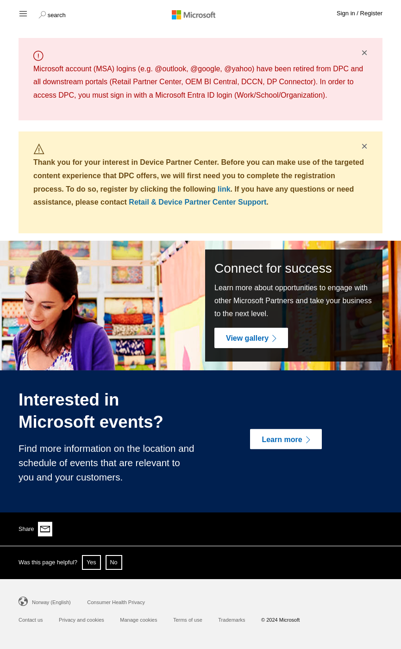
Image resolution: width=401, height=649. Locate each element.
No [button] (114, 562)
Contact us (31, 620)
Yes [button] (91, 562)
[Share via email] (45, 529)
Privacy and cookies (81, 620)
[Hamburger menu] (22, 13)
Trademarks (231, 620)
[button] (52, 14)
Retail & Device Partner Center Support (197, 202)
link (224, 189)
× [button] (364, 52)
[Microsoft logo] (200, 14)
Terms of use (187, 620)
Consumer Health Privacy (116, 602)
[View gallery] (251, 338)
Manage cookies (138, 620)
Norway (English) (51, 602)
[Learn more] (285, 439)
